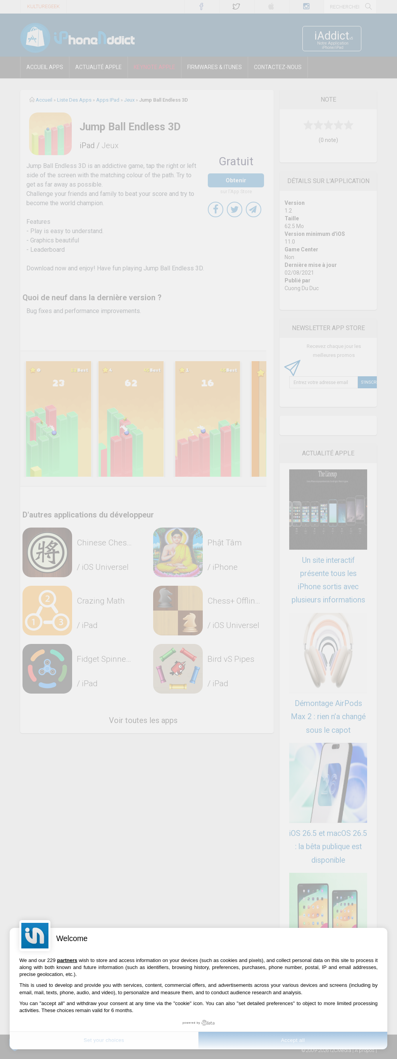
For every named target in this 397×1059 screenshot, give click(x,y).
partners (67, 960)
